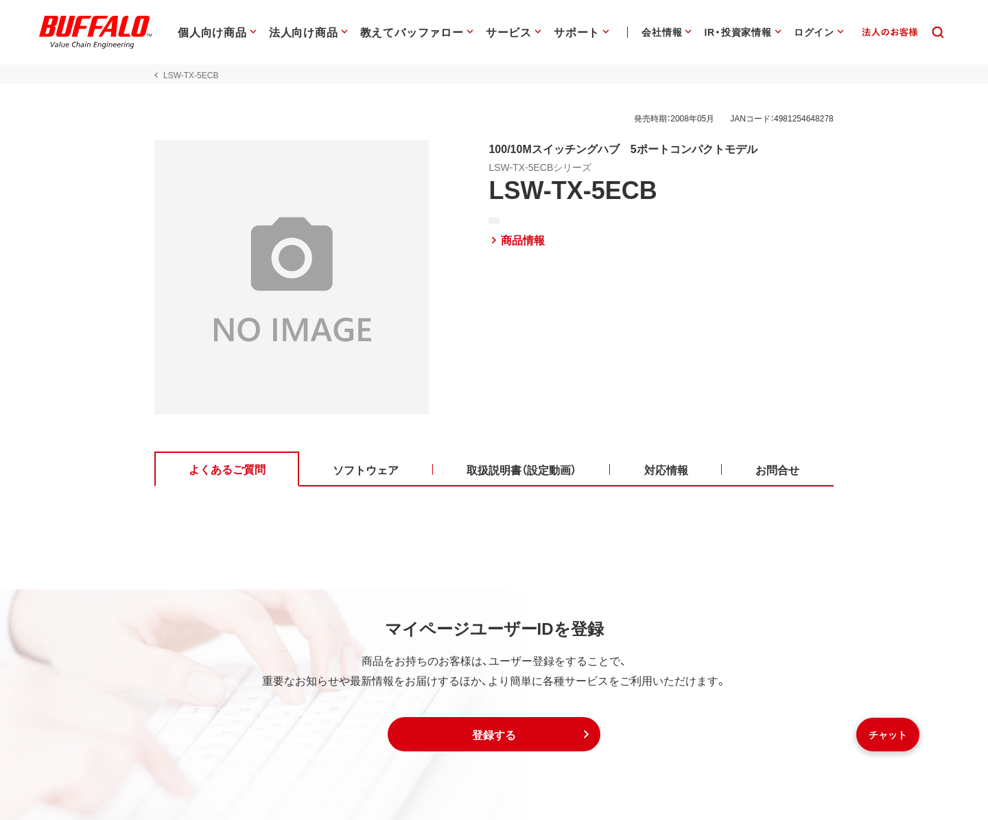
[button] (494, 734)
